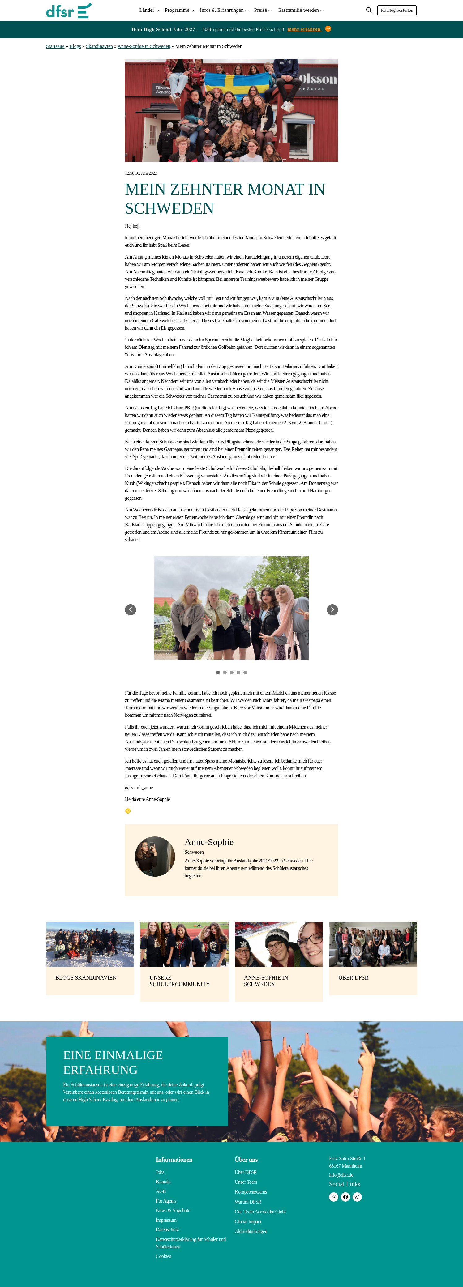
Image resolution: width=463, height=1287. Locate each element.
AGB (161, 1190)
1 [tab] (218, 671)
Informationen (174, 1158)
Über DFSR (246, 1171)
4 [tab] (238, 671)
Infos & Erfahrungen (222, 9)
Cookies (163, 1255)
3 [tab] (232, 671)
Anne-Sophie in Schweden (144, 45)
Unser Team (246, 1180)
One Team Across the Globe (260, 1209)
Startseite (55, 45)
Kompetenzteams (251, 1190)
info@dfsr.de (341, 1173)
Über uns (246, 1158)
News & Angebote (173, 1209)
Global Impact (248, 1218)
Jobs (160, 1171)
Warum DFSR (248, 1199)
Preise (260, 9)
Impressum (166, 1218)
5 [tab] (245, 671)
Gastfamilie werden (298, 9)
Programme (177, 9)
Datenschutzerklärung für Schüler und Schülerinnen (191, 1241)
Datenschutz (167, 1228)
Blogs (75, 45)
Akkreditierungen (251, 1228)
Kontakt (163, 1180)
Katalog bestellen (397, 9)
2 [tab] (225, 671)
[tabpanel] (231, 608)
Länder (146, 9)
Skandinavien (99, 45)
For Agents (166, 1199)
